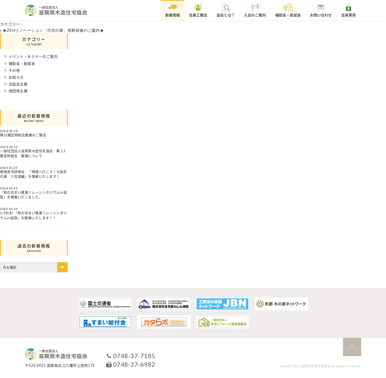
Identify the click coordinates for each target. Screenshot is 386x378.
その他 (14, 70)
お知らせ (16, 77)
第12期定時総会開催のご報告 (23, 135)
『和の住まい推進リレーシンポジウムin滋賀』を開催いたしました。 (33, 194)
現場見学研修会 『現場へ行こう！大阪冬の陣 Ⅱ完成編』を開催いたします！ (33, 174)
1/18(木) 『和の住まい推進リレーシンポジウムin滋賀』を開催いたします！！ (33, 215)
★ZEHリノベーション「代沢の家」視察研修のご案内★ (53, 30)
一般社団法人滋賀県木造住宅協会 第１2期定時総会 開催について (32, 153)
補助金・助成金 (22, 63)
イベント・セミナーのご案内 (33, 56)
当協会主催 (18, 83)
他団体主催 (18, 90)
